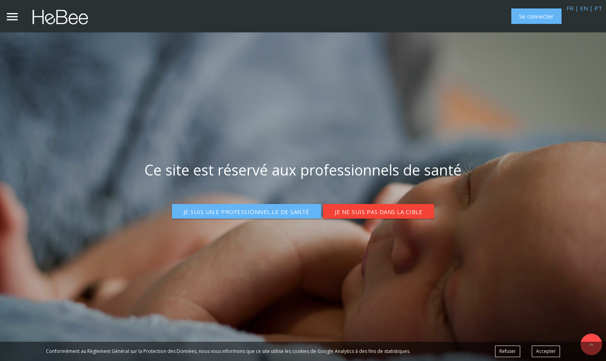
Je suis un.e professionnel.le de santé (247, 212)
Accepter (546, 351)
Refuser (507, 351)
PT (597, 8)
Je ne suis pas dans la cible (378, 212)
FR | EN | (580, 8)
